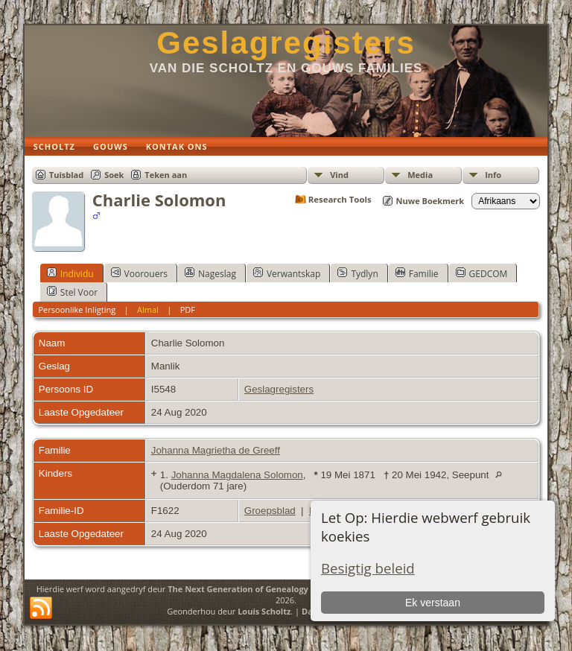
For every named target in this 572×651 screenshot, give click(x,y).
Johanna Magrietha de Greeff (215, 450)
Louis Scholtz (264, 611)
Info (493, 174)
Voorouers (139, 273)
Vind (339, 174)
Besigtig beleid (368, 568)
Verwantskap (286, 273)
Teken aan (165, 174)
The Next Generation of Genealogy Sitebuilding (263, 588)
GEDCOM (482, 273)
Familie (417, 273)
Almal (148, 309)
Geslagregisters (286, 42)
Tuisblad (66, 174)
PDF (187, 309)
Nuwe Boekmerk (430, 200)
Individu (70, 273)
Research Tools (340, 199)
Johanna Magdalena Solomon (237, 474)
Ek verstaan (432, 603)
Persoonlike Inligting (76, 309)
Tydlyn (357, 273)
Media (420, 174)
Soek (114, 174)
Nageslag (210, 273)
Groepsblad (270, 510)
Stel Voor (72, 292)
